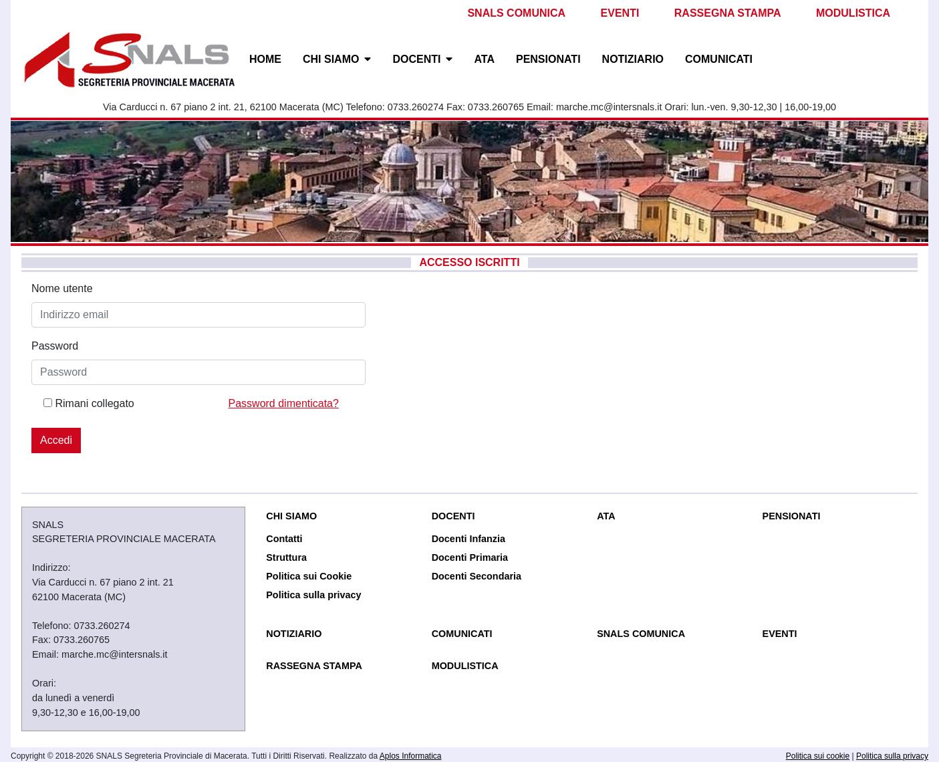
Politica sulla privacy (313, 595)
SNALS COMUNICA (516, 13)
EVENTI (620, 13)
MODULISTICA (853, 13)
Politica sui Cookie (309, 576)
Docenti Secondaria (476, 576)
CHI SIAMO (331, 59)
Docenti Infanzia (468, 538)
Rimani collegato (94, 403)
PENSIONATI (548, 59)
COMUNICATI (719, 59)
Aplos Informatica (411, 756)
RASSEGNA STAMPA (727, 13)
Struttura (286, 557)
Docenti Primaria (470, 557)
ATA (484, 59)
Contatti (284, 538)
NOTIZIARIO (633, 59)
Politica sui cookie (817, 756)
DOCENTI (416, 59)
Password (54, 346)
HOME (265, 59)
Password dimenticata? (284, 403)
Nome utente (62, 288)
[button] (370, 59)
